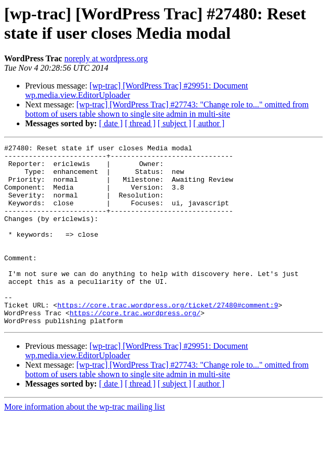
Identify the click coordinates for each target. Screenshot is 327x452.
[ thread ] (140, 123)
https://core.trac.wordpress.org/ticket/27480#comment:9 (167, 338)
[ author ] (209, 123)
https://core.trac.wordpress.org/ (135, 347)
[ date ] (111, 123)
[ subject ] (174, 123)
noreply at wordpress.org (106, 58)
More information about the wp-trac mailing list (84, 442)
